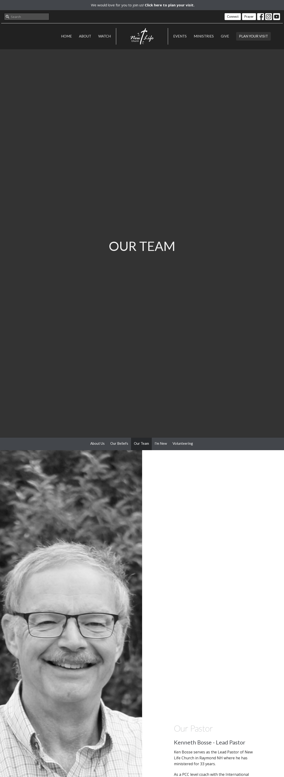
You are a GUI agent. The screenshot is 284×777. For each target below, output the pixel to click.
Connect (233, 16)
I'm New (161, 443)
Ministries (204, 36)
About (85, 36)
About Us (97, 443)
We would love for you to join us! (142, 5)
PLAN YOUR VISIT (253, 36)
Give (225, 36)
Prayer (249, 16)
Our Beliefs (119, 443)
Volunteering (183, 443)
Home (66, 36)
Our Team (141, 443)
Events (180, 36)
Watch (104, 36)
